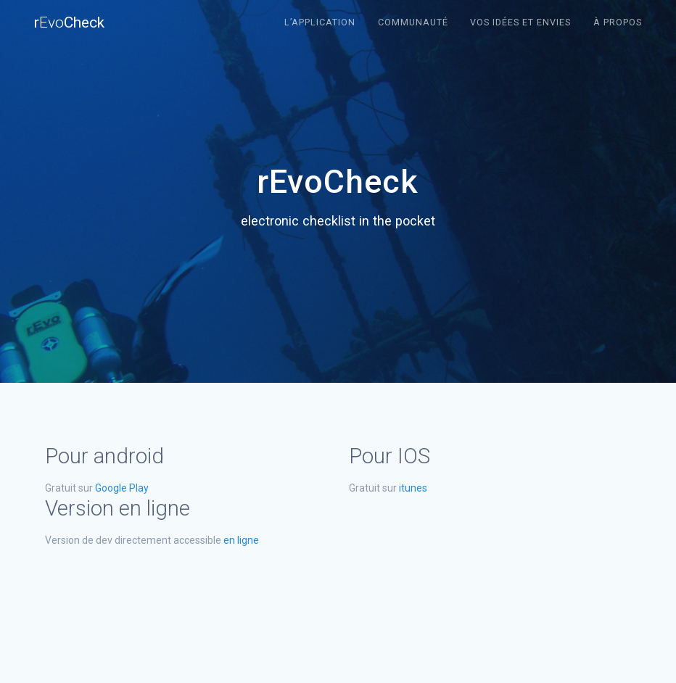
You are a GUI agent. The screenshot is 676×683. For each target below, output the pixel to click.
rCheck (69, 22)
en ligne (241, 540)
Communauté (413, 22)
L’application (319, 22)
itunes (413, 488)
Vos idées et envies (520, 22)
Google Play (122, 488)
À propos (617, 22)
